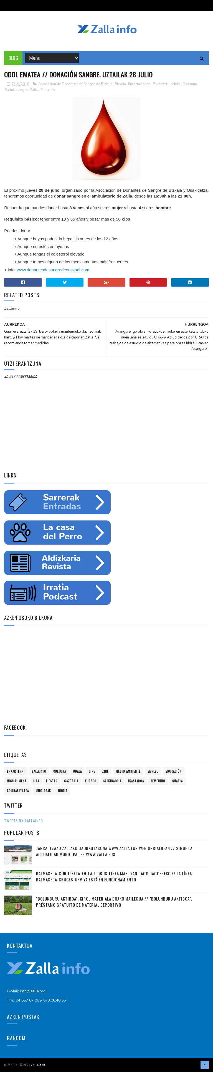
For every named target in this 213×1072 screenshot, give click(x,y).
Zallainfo (47, 90)
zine (105, 771)
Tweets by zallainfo (23, 821)
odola (175, 84)
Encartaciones (139, 84)
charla (177, 781)
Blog (13, 58)
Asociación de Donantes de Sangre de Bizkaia (75, 84)
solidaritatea (18, 791)
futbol (90, 781)
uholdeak (43, 791)
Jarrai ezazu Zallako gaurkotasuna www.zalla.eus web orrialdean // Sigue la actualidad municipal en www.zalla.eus (114, 851)
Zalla (34, 90)
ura (36, 781)
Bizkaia (120, 84)
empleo (153, 771)
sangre (22, 90)
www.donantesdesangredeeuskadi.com (53, 270)
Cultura (59, 771)
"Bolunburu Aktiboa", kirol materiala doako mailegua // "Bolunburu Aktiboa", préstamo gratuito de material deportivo (114, 902)
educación (174, 771)
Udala (77, 771)
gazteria (71, 781)
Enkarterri (160, 84)
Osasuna (189, 84)
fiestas (51, 781)
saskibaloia (112, 781)
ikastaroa (136, 781)
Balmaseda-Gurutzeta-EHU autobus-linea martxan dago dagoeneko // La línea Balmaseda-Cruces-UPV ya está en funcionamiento (114, 877)
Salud (9, 90)
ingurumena (16, 781)
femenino (158, 781)
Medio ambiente (128, 771)
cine (92, 771)
